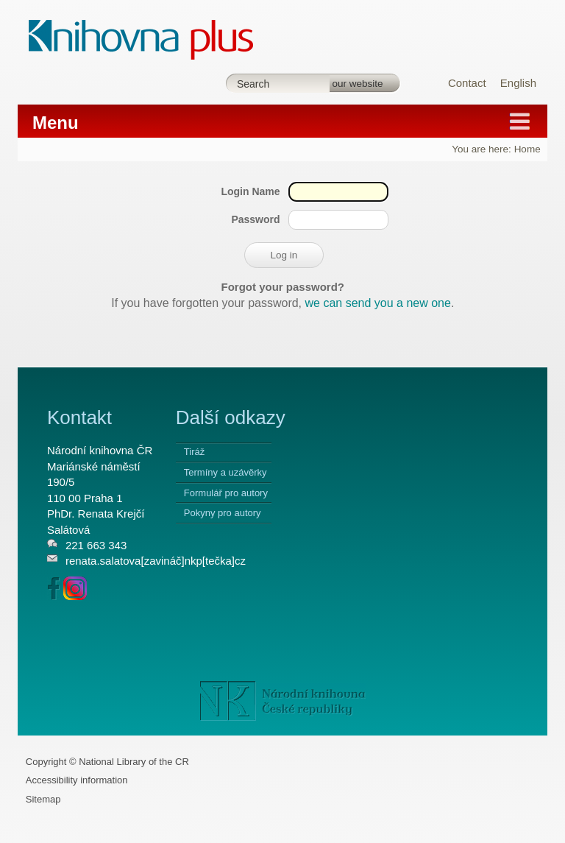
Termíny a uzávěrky (225, 472)
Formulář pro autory (226, 492)
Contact (467, 83)
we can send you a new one (378, 303)
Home (527, 149)
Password (255, 219)
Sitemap (43, 799)
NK (283, 701)
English (518, 83)
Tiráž (194, 451)
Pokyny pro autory (222, 512)
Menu (55, 123)
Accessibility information (77, 780)
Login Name (250, 191)
